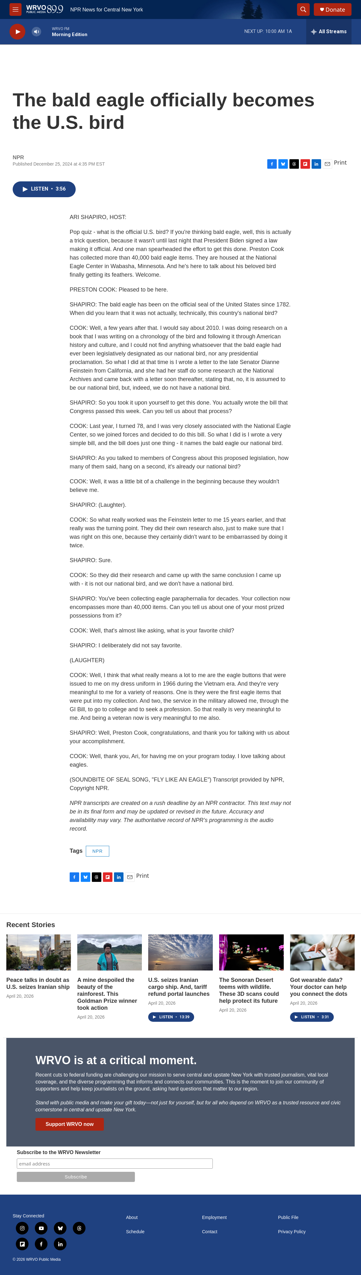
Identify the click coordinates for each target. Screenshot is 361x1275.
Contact (209, 1231)
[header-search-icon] (303, 9)
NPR (97, 851)
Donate (335, 9)
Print (340, 162)
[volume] (36, 32)
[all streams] (329, 31)
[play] (17, 31)
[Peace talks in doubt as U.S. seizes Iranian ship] (38, 952)
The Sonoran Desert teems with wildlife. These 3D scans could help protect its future (249, 990)
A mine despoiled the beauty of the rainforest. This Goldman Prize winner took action (107, 994)
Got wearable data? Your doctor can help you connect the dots (318, 987)
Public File (288, 1217)
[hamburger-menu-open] (16, 9)
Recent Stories (30, 925)
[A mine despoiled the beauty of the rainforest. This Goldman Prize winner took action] (109, 952)
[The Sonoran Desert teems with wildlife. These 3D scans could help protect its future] (251, 952)
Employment (214, 1217)
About (132, 1217)
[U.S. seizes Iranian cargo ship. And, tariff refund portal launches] (180, 952)
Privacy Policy (292, 1231)
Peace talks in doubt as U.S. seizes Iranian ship (38, 983)
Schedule (135, 1231)
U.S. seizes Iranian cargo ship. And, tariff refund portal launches (179, 987)
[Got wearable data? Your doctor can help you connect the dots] (322, 952)
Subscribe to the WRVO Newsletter (59, 1152)
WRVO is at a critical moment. (116, 1060)
